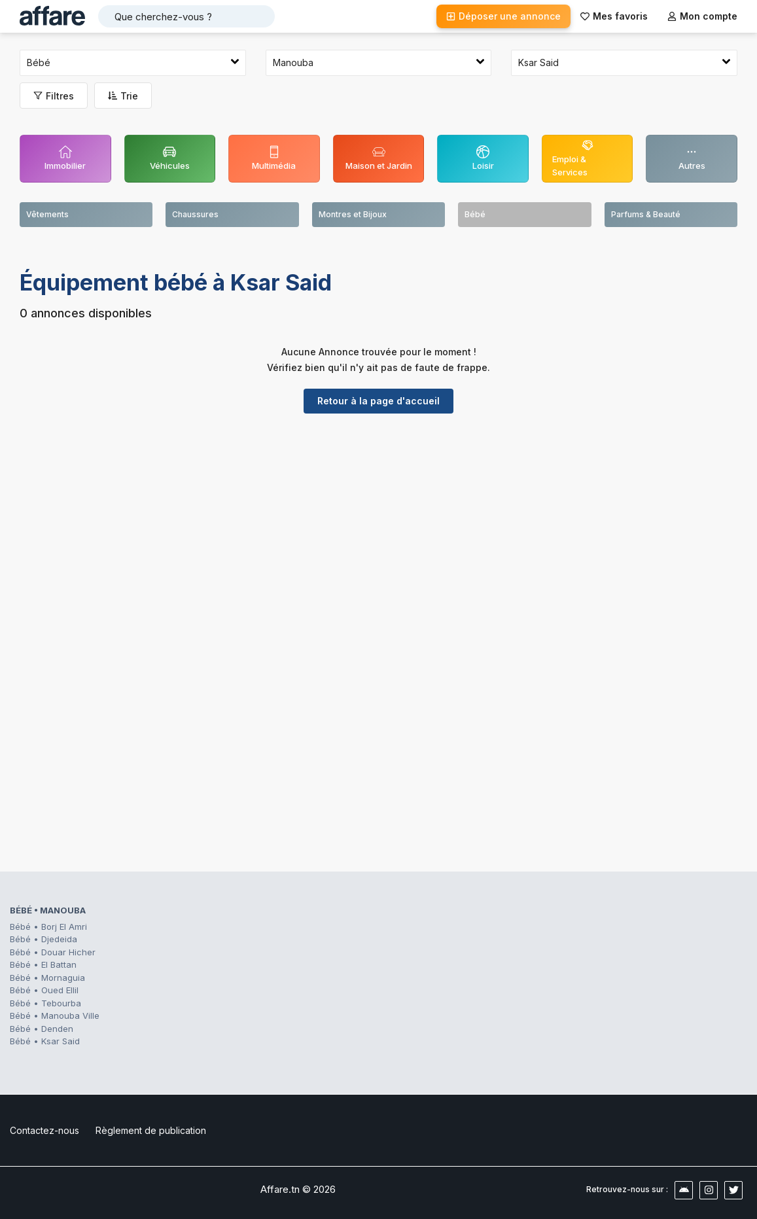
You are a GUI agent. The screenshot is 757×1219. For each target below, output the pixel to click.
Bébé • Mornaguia (47, 977)
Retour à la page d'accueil (378, 400)
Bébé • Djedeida (43, 939)
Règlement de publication (151, 1130)
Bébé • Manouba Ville (54, 1015)
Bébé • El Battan (43, 964)
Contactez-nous (44, 1130)
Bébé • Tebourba (45, 1003)
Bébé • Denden (41, 1028)
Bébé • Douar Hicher (53, 952)
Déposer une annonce (503, 16)
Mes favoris (614, 16)
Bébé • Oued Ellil (44, 990)
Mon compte (702, 16)
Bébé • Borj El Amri (48, 926)
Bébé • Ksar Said (45, 1041)
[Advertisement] (378, 524)
